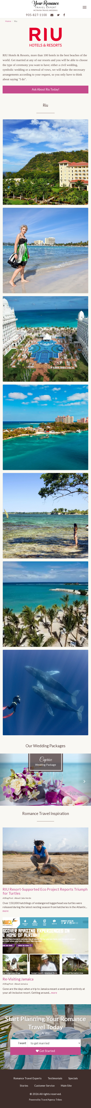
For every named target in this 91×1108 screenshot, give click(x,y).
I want (22, 1043)
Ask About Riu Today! (45, 89)
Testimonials (55, 1078)
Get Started (45, 1051)
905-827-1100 (36, 15)
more (6, 910)
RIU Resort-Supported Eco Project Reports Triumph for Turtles (45, 891)
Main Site (66, 1085)
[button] (7, 780)
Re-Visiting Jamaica (18, 979)
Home (8, 21)
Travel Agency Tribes (51, 1099)
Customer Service (44, 1085)
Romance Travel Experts (27, 1078)
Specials (73, 1078)
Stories (24, 1085)
